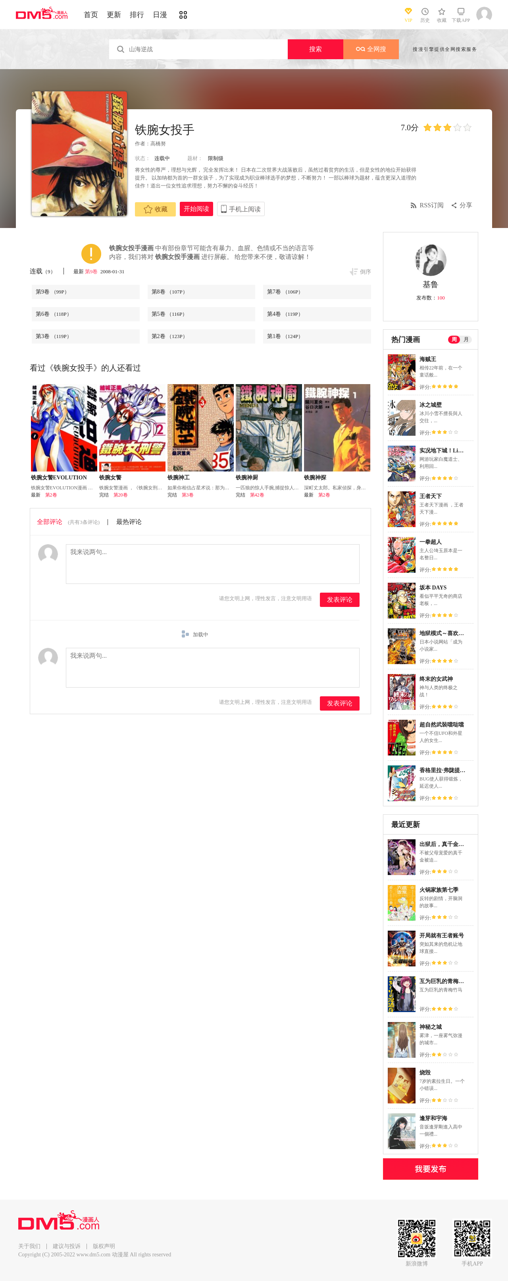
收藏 (155, 209)
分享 (466, 205)
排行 (137, 15)
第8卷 (170, 292)
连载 (43, 271)
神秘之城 (430, 1027)
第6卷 (54, 314)
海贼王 (427, 359)
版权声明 (104, 1246)
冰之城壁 (430, 405)
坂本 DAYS (432, 588)
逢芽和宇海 (433, 1118)
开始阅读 (196, 208)
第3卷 (54, 336)
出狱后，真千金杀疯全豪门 (452, 844)
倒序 (365, 272)
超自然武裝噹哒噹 (441, 725)
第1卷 (285, 336)
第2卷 (170, 336)
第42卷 (257, 495)
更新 (114, 15)
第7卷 (285, 292)
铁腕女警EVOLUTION (59, 478)
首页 (91, 15)
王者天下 (430, 496)
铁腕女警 (110, 478)
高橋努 (158, 144)
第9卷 (92, 271)
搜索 (315, 49)
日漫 (160, 15)
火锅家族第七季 (438, 890)
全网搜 (371, 49)
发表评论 (339, 599)
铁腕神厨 (247, 478)
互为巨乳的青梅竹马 (444, 981)
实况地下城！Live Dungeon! (453, 451)
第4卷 (285, 314)
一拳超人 (430, 542)
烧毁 (425, 1073)
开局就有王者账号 (441, 936)
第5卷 (170, 314)
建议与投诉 (67, 1246)
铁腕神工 (178, 478)
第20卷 (121, 495)
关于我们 (29, 1246)
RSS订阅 (432, 205)
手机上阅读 (245, 209)
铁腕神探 (315, 478)
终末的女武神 (436, 679)
